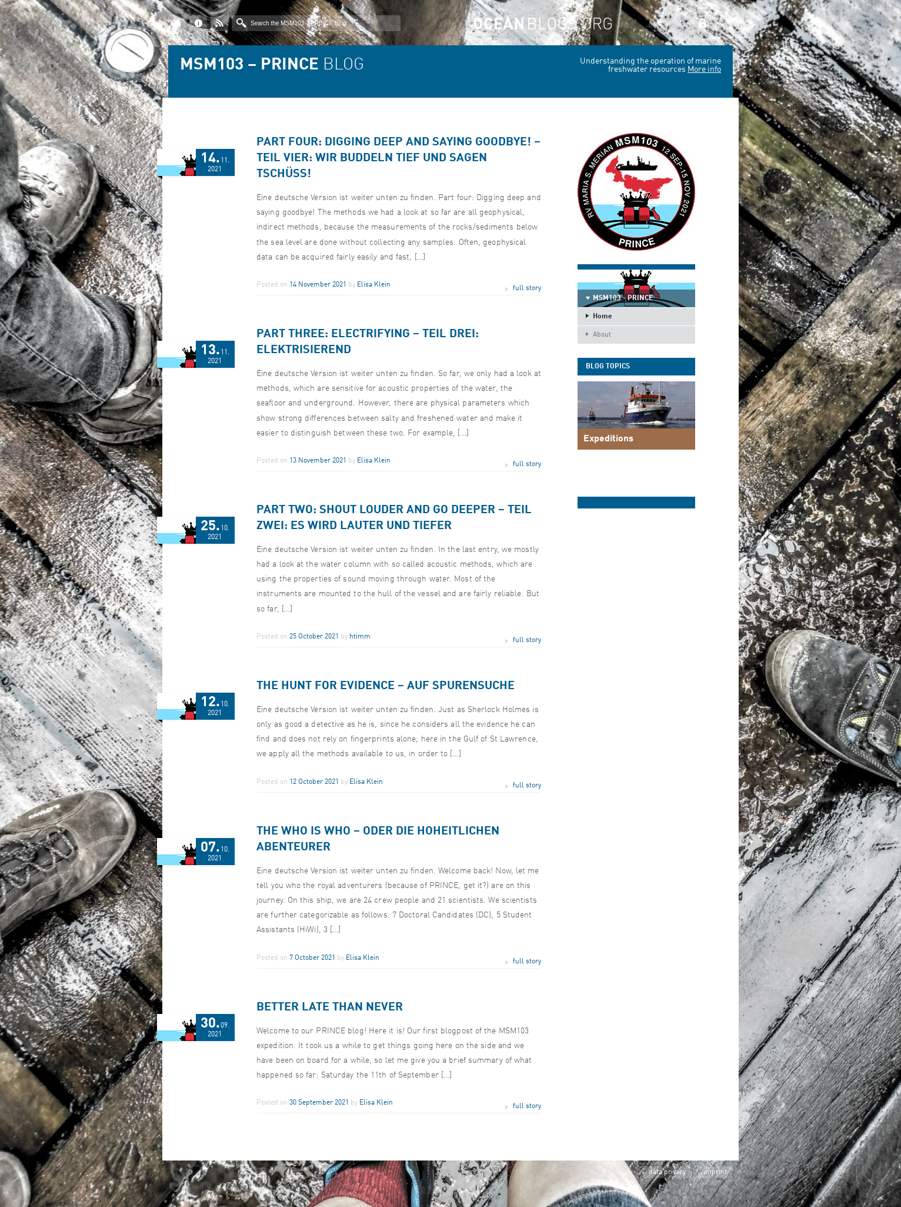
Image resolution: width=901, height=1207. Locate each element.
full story (527, 288)
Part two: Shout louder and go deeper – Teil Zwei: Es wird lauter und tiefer (394, 518)
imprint (715, 1172)
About (602, 334)
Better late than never (329, 1007)
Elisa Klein (374, 284)
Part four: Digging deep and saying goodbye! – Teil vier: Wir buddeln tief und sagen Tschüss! (398, 158)
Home (602, 316)
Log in (718, 25)
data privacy (667, 1172)
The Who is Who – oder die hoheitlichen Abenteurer (377, 839)
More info (704, 69)
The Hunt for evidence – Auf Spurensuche (385, 686)
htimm (360, 636)
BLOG (272, 65)
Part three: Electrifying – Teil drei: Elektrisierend (367, 342)
